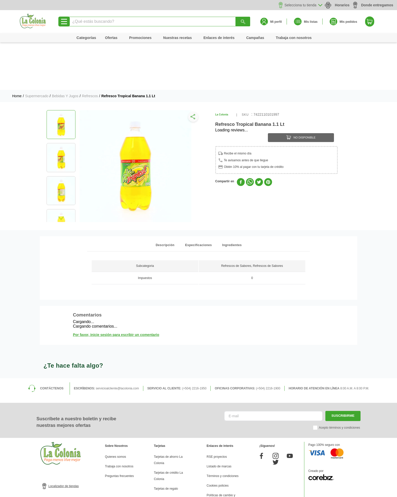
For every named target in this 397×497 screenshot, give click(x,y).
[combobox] (159, 21)
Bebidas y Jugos (65, 48)
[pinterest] (268, 135)
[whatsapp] (250, 135)
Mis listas (310, 22)
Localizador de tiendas (63, 438)
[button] (192, 70)
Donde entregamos (373, 5)
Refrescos (90, 48)
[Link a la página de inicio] (17, 48)
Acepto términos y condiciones (339, 380)
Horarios (342, 5)
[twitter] (259, 135)
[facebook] (241, 135)
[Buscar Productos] (243, 21)
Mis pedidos (348, 22)
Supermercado (36, 48)
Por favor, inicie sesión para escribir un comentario (116, 287)
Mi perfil (276, 22)
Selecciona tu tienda (300, 5)
